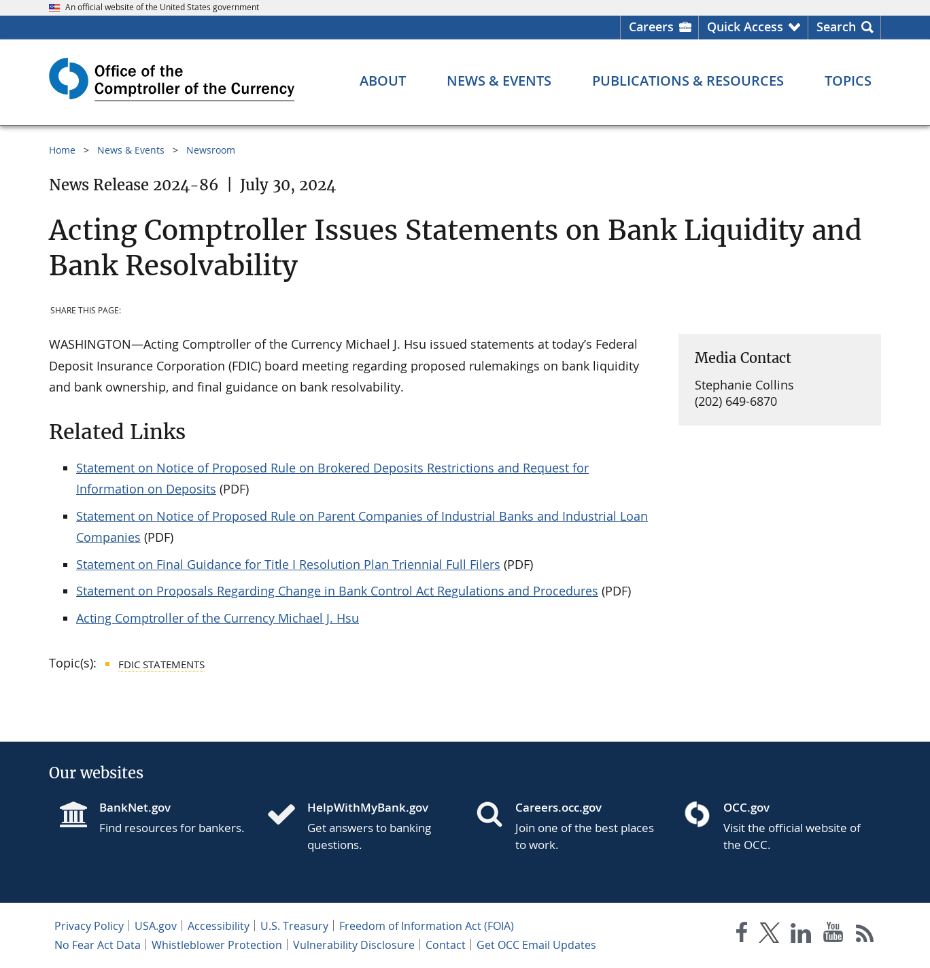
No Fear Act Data (97, 944)
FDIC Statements (161, 664)
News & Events (131, 149)
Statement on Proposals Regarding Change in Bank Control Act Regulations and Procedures (337, 591)
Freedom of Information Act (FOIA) (426, 925)
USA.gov (156, 925)
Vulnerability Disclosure (354, 944)
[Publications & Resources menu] (688, 81)
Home (62, 149)
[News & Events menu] (498, 81)
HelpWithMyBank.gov (367, 807)
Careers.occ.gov (558, 807)
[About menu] (382, 81)
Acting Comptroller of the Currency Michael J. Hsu (217, 618)
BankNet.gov (135, 807)
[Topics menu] (848, 81)
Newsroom (210, 149)
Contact (446, 944)
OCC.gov (746, 807)
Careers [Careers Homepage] (651, 26)
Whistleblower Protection (217, 944)
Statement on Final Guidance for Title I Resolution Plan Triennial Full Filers (288, 564)
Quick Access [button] (745, 26)
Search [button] (836, 26)
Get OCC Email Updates (536, 944)
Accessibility (218, 925)
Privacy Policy (89, 925)
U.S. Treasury (294, 925)
